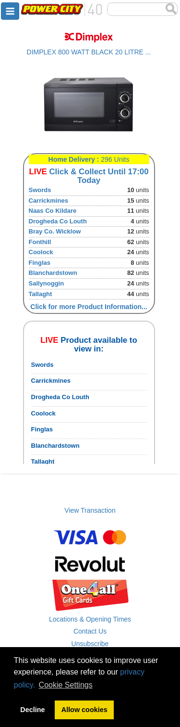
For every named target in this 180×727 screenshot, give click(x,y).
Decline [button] (32, 710)
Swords (40, 190)
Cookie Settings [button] (66, 685)
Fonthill (40, 242)
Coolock (41, 252)
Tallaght (40, 294)
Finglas (40, 262)
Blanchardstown (53, 272)
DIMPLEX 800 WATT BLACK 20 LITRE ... (89, 52)
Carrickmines (48, 200)
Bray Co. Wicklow (55, 231)
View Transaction (89, 510)
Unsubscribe (90, 644)
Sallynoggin (46, 283)
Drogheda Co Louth (58, 221)
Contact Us (90, 631)
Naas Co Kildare (53, 210)
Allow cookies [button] (84, 710)
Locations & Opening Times (90, 619)
